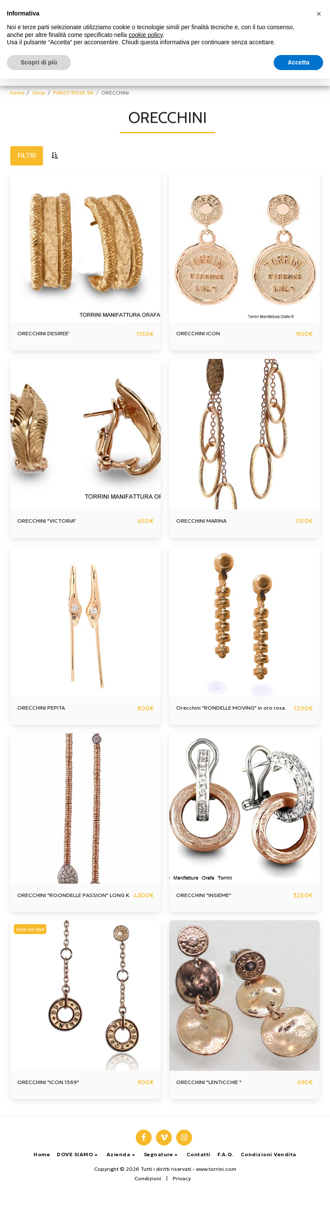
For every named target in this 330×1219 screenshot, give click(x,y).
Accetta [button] (298, 62)
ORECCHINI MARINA (207, 521)
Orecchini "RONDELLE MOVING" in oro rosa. (229, 714)
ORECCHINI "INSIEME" (210, 906)
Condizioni (147, 1200)
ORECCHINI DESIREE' (49, 334)
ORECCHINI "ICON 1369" (55, 1104)
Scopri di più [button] (39, 62)
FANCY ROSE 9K (73, 92)
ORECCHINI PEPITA (46, 709)
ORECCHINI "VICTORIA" (54, 521)
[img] (85, 247)
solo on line (31, 950)
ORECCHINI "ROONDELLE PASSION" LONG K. (73, 911)
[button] (78, 1176)
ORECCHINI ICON (203, 334)
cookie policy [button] (145, 34)
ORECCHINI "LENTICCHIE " (217, 1104)
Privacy (182, 1200)
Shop (39, 92)
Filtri (27, 155)
